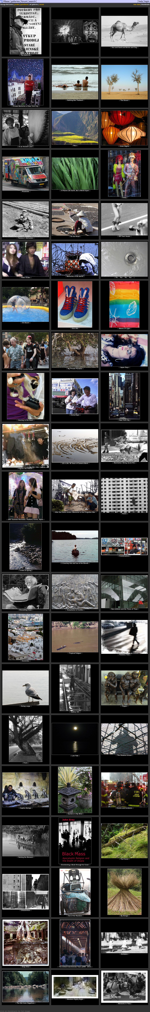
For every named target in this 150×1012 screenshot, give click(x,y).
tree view (137, 4)
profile (16, 4)
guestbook (24, 4)
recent (41, 4)
